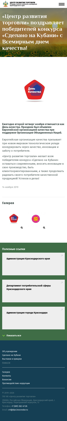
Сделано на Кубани (11, 355)
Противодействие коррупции (16, 383)
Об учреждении (9, 351)
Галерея (6, 372)
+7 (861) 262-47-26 (19, 406)
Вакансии (6, 379)
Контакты (6, 376)
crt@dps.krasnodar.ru (18, 410)
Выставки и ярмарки (12, 359)
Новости (6, 362)
